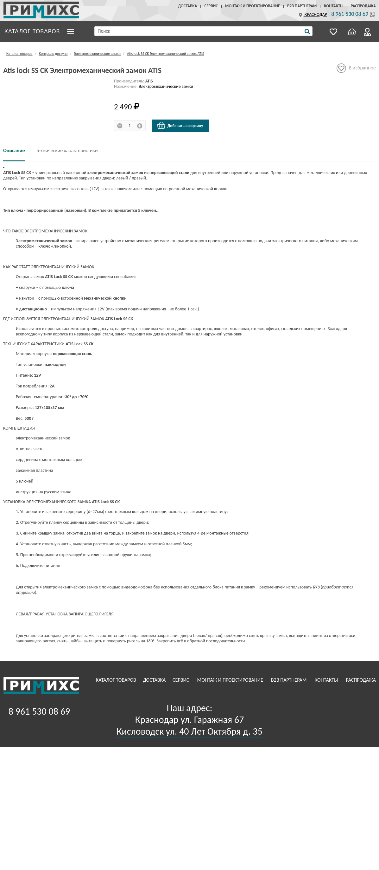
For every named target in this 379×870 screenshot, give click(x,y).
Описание (14, 150)
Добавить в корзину (179, 125)
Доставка (187, 5)
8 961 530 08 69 (349, 13)
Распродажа (363, 5)
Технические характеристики (67, 150)
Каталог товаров (32, 31)
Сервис (211, 5)
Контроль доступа (53, 53)
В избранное (356, 68)
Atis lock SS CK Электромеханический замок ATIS (165, 53)
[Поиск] (307, 31)
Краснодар (312, 14)
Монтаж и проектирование (252, 5)
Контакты (333, 5)
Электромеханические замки (97, 53)
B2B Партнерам (302, 5)
